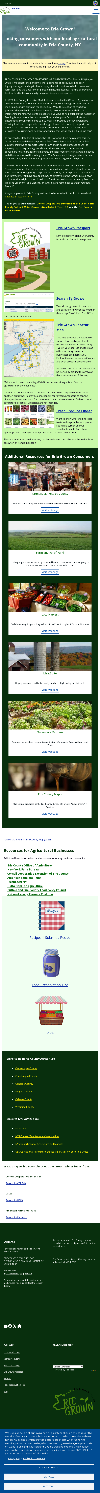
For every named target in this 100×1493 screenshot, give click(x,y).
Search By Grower (71, 298)
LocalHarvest (50, 614)
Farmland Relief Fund (50, 552)
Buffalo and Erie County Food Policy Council (36, 890)
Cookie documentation (34, 1458)
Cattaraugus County (26, 1068)
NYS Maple (21, 1128)
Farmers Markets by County (50, 494)
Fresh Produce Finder (74, 411)
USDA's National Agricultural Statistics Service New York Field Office (51, 1151)
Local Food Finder (12, 1352)
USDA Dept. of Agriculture (25, 886)
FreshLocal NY (17, 882)
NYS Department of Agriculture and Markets (39, 1144)
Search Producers (12, 1358)
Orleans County (23, 1099)
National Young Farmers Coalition (30, 894)
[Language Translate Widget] (68, 1366)
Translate (70, 1370)
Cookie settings (48, 1467)
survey (62, 63)
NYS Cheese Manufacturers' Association (37, 1136)
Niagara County (23, 1091)
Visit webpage (50, 510)
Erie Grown (10, 10)
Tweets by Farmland (16, 1217)
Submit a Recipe (58, 937)
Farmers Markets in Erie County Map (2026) (27, 839)
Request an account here (18, 196)
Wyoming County (24, 1107)
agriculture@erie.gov (13, 1273)
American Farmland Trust (24, 878)
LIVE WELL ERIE (68, 1262)
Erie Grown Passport (73, 228)
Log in (8, 3)
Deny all (49, 1477)
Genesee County (24, 1083)
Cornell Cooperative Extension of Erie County (38, 873)
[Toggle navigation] (96, 11)
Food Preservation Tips (50, 984)
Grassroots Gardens (50, 732)
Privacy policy (14, 1458)
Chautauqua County (26, 1076)
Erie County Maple (50, 794)
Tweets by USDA (14, 1200)
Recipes (35, 937)
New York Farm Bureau (23, 869)
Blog (50, 1032)
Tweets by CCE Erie (16, 1183)
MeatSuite (50, 673)
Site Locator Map (12, 1365)
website (28, 1273)
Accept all (49, 1486)
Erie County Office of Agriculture (29, 865)
